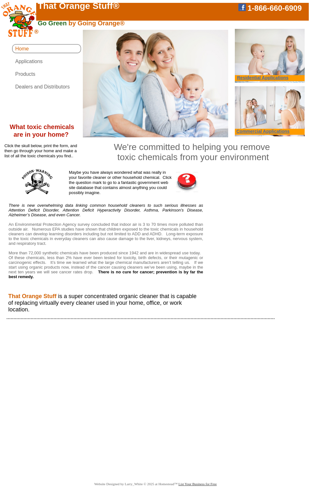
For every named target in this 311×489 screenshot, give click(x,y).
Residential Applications (262, 77)
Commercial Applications (263, 131)
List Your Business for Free (197, 484)
